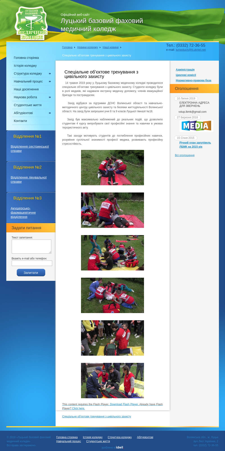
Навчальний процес (28, 81)
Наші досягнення (26, 89)
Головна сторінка (26, 58)
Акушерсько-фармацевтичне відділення (23, 212)
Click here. (78, 408)
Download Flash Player (124, 404)
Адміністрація (185, 69)
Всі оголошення (185, 155)
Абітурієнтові (23, 113)
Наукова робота (25, 97)
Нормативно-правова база (194, 80)
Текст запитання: (22, 237)
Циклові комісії (186, 75)
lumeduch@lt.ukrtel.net (191, 49)
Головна (67, 47)
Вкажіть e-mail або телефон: (29, 258)
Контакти (20, 121)
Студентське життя (28, 105)
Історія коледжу (25, 65)
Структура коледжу (28, 73)
